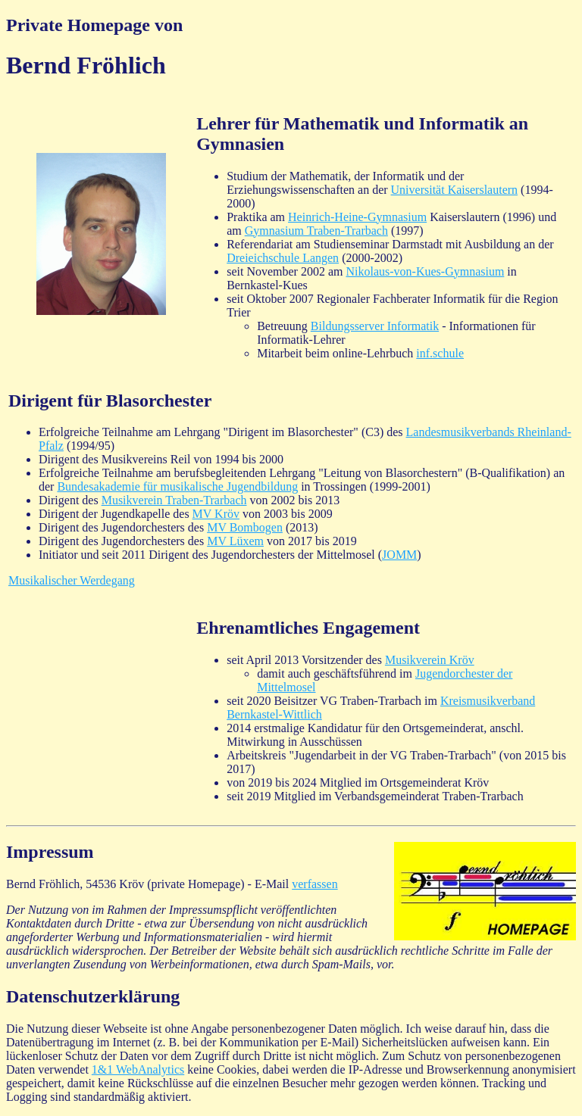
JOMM (399, 554)
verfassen (314, 884)
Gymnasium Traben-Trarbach (316, 230)
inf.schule (440, 353)
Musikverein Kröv (429, 659)
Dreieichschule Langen (283, 257)
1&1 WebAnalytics (138, 1069)
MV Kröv (215, 513)
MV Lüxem (235, 541)
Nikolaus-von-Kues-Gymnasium (425, 271)
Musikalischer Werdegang (71, 580)
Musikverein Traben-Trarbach (174, 500)
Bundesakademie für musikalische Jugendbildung (177, 486)
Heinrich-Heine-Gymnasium (357, 216)
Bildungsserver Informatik (375, 326)
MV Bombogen (245, 527)
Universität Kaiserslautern (454, 189)
